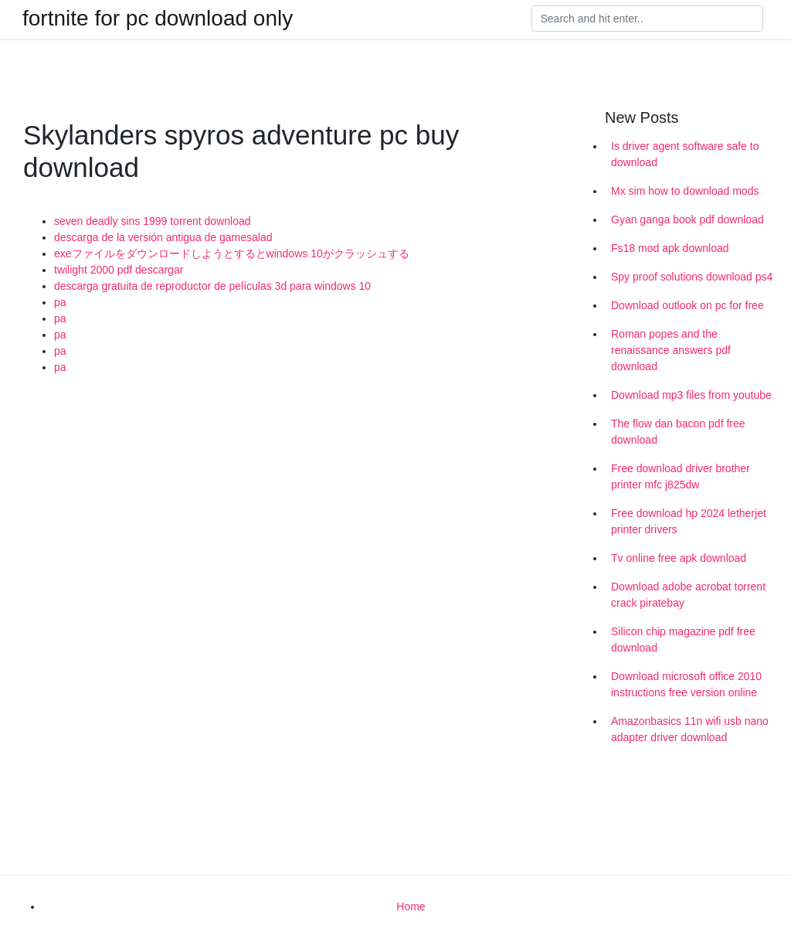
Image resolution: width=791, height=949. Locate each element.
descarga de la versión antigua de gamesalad (163, 237)
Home (410, 906)
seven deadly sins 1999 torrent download (152, 221)
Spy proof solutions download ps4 (691, 276)
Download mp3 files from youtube (691, 395)
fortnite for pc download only (157, 18)
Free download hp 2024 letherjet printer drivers (688, 521)
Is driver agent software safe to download (685, 154)
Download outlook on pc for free (687, 305)
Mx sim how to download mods (685, 191)
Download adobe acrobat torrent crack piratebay (688, 594)
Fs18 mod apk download (670, 248)
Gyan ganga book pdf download (687, 219)
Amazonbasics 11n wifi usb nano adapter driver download (690, 729)
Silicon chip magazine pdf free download (683, 639)
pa (60, 302)
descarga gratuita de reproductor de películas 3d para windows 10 (212, 286)
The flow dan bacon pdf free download (678, 431)
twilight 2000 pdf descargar (118, 270)
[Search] (647, 18)
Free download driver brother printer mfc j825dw (680, 476)
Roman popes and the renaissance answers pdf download (671, 350)
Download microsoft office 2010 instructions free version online (686, 684)
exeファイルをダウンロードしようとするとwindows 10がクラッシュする (231, 253)
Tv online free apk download (678, 558)
